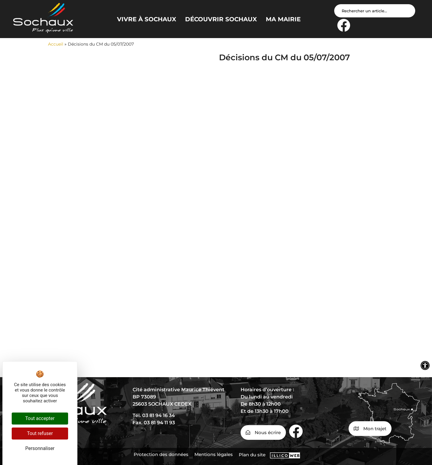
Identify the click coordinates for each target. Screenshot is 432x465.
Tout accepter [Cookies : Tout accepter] (40, 418)
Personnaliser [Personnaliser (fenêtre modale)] (40, 448)
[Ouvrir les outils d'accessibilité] (425, 365)
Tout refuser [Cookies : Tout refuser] (40, 433)
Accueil (55, 44)
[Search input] (374, 10)
